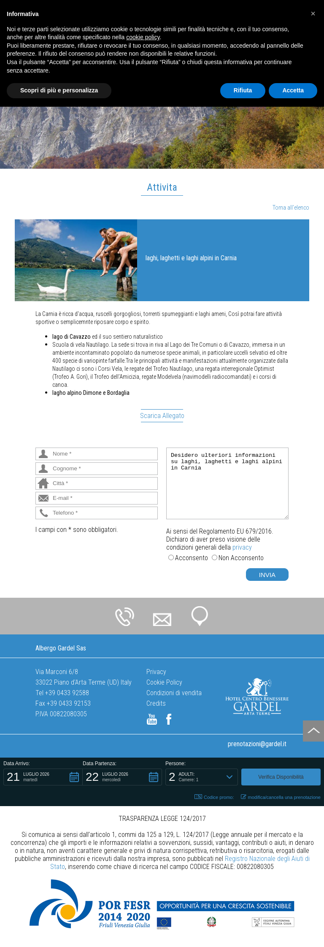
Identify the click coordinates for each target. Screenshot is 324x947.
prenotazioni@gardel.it (257, 744)
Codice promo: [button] (214, 797)
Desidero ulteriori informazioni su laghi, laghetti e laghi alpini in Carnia (227, 483)
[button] (43, 777)
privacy (242, 547)
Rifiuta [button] (243, 90)
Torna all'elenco (291, 207)
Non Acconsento (241, 558)
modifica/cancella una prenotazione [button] (281, 797)
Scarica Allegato (162, 416)
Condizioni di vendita (174, 693)
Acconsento (191, 558)
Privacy (156, 672)
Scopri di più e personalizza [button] (59, 90)
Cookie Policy (164, 682)
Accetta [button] (293, 90)
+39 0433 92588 (67, 693)
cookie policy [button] (142, 37)
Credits (156, 703)
